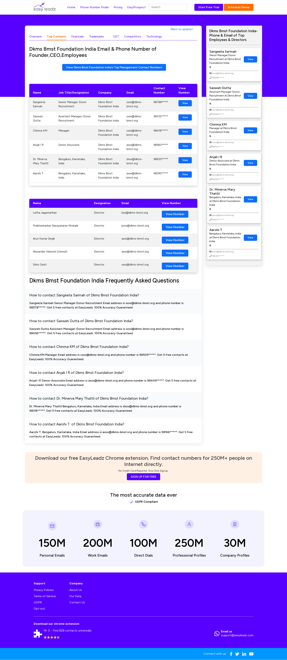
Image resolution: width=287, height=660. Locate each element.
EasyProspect (136, 7)
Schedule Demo (239, 7)
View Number (175, 214)
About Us (75, 590)
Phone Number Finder (94, 7)
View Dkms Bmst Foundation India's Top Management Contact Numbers (114, 67)
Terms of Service (45, 596)
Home (71, 7)
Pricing (118, 7)
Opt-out (39, 608)
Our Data (75, 596)
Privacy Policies (44, 590)
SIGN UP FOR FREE (143, 477)
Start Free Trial (208, 7)
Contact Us (77, 602)
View (185, 103)
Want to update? (182, 29)
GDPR (38, 602)
